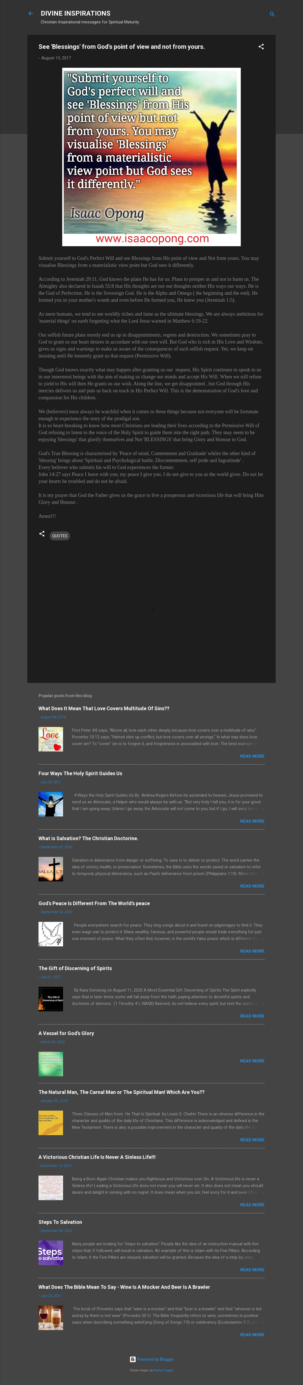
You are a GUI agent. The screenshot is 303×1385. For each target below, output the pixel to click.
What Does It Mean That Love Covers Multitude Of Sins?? (104, 708)
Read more (252, 756)
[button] (261, 47)
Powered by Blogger (151, 1359)
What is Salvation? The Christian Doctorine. (88, 838)
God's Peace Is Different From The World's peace (94, 903)
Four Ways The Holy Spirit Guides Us (80, 773)
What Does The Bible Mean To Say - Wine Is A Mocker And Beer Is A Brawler (124, 1287)
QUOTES (60, 535)
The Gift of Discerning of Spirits (75, 968)
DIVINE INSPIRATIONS (75, 13)
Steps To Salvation (60, 1222)
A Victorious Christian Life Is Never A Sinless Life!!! (97, 1157)
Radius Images (164, 1370)
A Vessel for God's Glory (66, 1033)
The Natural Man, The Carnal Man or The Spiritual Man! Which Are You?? (122, 1092)
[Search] (272, 15)
